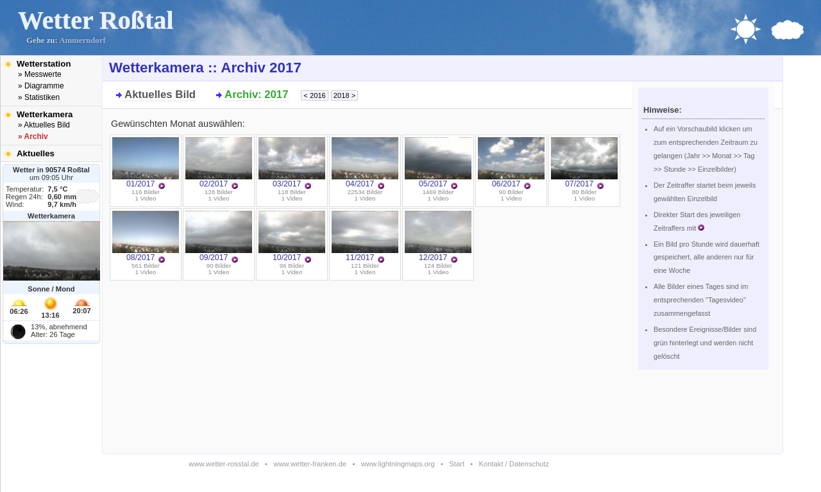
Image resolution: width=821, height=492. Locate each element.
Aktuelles (36, 153)
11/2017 (365, 236)
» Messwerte (40, 74)
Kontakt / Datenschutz (514, 464)
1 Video (146, 198)
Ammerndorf (82, 40)
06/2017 (511, 162)
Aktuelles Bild (160, 94)
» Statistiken (39, 97)
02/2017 (218, 162)
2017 (276, 94)
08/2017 (145, 236)
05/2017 (438, 162)
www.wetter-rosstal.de (223, 464)
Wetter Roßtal (96, 20)
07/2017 (584, 162)
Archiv (241, 94)
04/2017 (365, 162)
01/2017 (145, 162)
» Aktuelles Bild (44, 124)
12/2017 (438, 236)
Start (456, 464)
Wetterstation (44, 64)
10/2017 (291, 236)
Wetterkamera (45, 114)
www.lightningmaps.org (398, 464)
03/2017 (291, 162)
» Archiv (33, 136)
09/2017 (218, 236)
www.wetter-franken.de (309, 464)
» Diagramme (41, 85)
